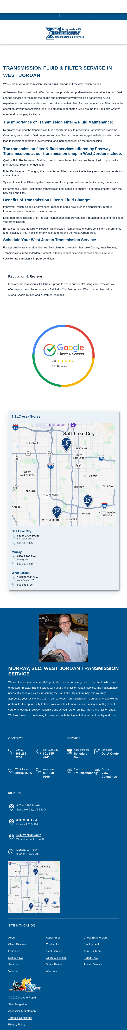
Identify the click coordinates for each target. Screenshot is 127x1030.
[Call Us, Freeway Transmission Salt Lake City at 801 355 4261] (48, 749)
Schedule (63, 53)
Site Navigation (17, 999)
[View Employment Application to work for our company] (74, 10)
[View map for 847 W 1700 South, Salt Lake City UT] (66, 533)
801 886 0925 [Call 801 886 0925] (25, 538)
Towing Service (93, 960)
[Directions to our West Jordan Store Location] (34, 833)
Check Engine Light (96, 933)
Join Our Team (93, 946)
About (11, 933)
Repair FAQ (91, 953)
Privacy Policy (16, 1020)
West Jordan (91, 285)
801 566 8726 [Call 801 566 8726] (25, 580)
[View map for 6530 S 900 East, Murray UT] (66, 553)
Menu (12, 53)
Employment (91, 939)
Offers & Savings (56, 953)
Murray (72, 285)
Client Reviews (17, 939)
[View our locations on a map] (34, 883)
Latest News (15, 953)
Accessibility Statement (22, 1006)
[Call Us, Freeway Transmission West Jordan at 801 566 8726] (20, 766)
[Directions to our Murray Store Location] (34, 818)
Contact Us (53, 939)
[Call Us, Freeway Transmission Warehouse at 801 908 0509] (48, 769)
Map (80, 53)
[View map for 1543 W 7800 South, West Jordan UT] (66, 574)
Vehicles (13, 966)
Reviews (113, 53)
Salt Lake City (58, 285)
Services (13, 960)
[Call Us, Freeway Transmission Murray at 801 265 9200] (20, 749)
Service (96, 53)
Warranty (51, 966)
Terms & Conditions (20, 1013)
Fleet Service (54, 946)
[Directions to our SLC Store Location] (34, 803)
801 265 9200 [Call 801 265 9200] (25, 559)
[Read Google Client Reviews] (112, 10)
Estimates (44, 53)
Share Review (54, 960)
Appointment (53, 933)
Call (27, 53)
